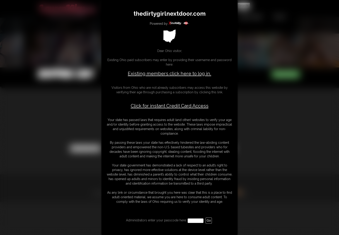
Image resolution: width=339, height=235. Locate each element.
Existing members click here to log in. (169, 73)
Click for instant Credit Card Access (169, 106)
